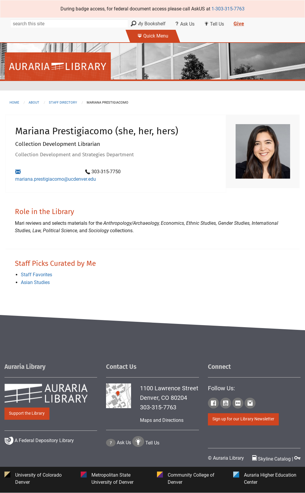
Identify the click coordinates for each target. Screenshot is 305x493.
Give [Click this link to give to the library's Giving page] (239, 23)
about (34, 102)
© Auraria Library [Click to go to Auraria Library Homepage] (226, 458)
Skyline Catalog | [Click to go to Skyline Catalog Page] (273, 459)
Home (14, 102)
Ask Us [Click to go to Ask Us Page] (124, 461)
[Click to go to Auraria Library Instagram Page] (250, 404)
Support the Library (27, 413)
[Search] (69, 23)
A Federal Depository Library (39, 458)
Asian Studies (35, 282)
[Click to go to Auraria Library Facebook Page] (213, 404)
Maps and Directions (161, 420)
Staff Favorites (36, 275)
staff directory (63, 102)
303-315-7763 (158, 407)
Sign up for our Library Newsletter (243, 419)
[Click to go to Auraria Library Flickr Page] (237, 404)
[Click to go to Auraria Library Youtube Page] (225, 404)
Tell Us (152, 461)
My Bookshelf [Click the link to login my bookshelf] (149, 23)
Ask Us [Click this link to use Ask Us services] (184, 24)
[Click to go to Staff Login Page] (297, 459)
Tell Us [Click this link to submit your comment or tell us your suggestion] (214, 24)
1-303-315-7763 (228, 9)
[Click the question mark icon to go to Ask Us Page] (111, 461)
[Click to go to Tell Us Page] (138, 461)
